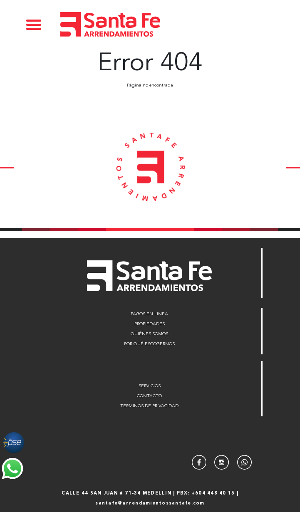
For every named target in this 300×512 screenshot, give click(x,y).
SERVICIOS (150, 386)
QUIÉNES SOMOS (149, 334)
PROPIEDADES (149, 324)
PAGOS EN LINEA (149, 314)
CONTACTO (149, 396)
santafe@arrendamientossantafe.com (149, 503)
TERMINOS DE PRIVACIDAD (149, 406)
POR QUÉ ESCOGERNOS (149, 344)
